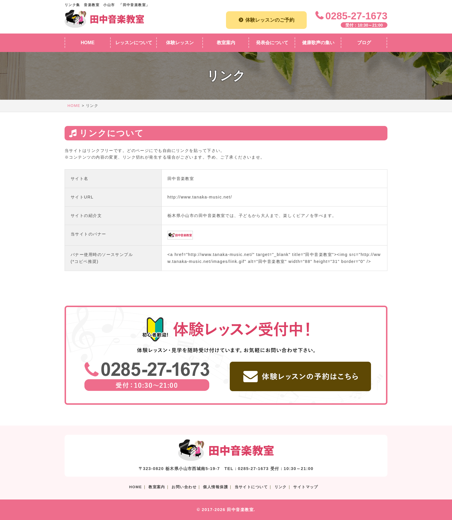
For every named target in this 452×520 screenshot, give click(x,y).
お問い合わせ (184, 487)
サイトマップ (305, 487)
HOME (73, 105)
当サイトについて (251, 487)
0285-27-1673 (356, 15)
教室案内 (156, 487)
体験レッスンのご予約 (269, 20)
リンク (280, 487)
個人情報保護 (215, 487)
